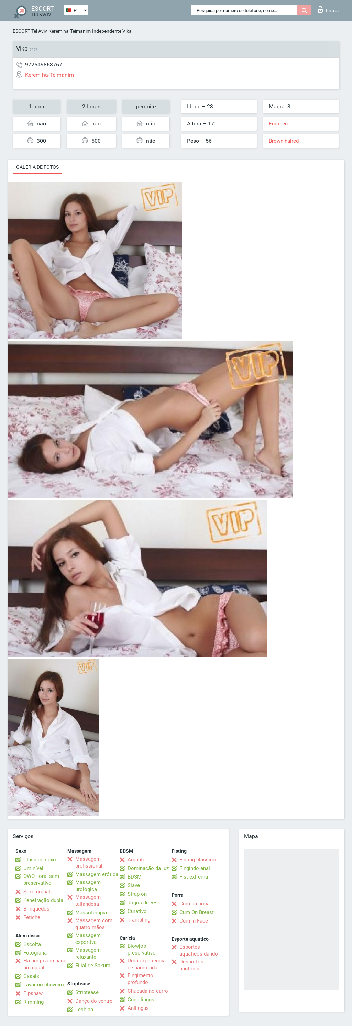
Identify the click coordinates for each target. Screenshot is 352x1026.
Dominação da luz (148, 868)
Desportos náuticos (191, 965)
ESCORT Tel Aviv (30, 31)
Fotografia (35, 953)
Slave (134, 885)
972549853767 (43, 64)
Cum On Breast (196, 912)
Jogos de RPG (144, 903)
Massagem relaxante (88, 953)
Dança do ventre (93, 1001)
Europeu (278, 124)
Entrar (328, 9)
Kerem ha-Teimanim (69, 31)
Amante (136, 860)
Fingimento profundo (140, 978)
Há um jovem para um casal (44, 964)
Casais (31, 976)
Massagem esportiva (88, 938)
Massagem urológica (88, 885)
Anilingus (138, 1008)
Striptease (87, 992)
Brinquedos (36, 909)
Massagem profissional (88, 862)
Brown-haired (284, 141)
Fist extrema (193, 877)
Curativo (137, 911)
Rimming (33, 1002)
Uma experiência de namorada (147, 964)
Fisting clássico (197, 860)
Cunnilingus (141, 999)
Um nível (33, 868)
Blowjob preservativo (142, 949)
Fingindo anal (194, 868)
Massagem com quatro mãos (93, 923)
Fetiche (31, 917)
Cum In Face (193, 921)
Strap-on (137, 894)
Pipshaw (33, 993)
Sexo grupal (36, 892)
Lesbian (84, 1009)
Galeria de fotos (37, 167)
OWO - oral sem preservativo (41, 879)
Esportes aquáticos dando (198, 950)
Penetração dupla (43, 900)
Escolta (32, 944)
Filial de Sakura (92, 965)
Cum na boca (194, 904)
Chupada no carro (148, 991)
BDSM (135, 877)
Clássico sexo (39, 860)
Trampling (139, 920)
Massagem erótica (96, 874)
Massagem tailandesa (88, 900)
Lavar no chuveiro (43, 985)
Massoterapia (91, 912)
